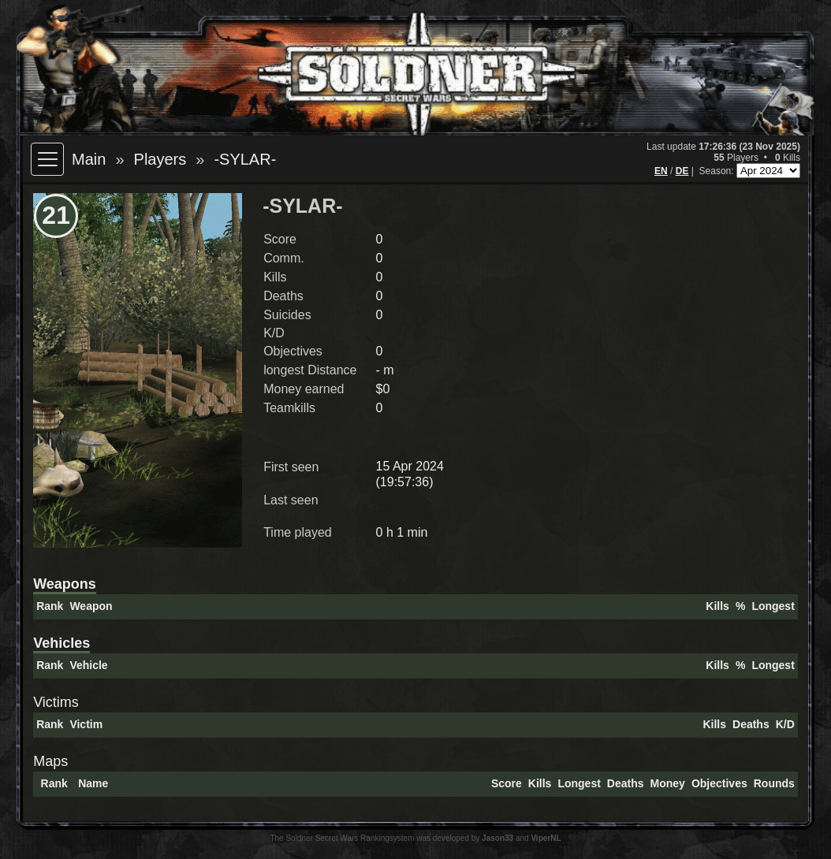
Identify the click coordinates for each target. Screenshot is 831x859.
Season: (717, 171)
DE (682, 171)
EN (661, 171)
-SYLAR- (245, 159)
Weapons (64, 584)
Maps (50, 761)
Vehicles (61, 643)
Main (89, 159)
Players (160, 159)
